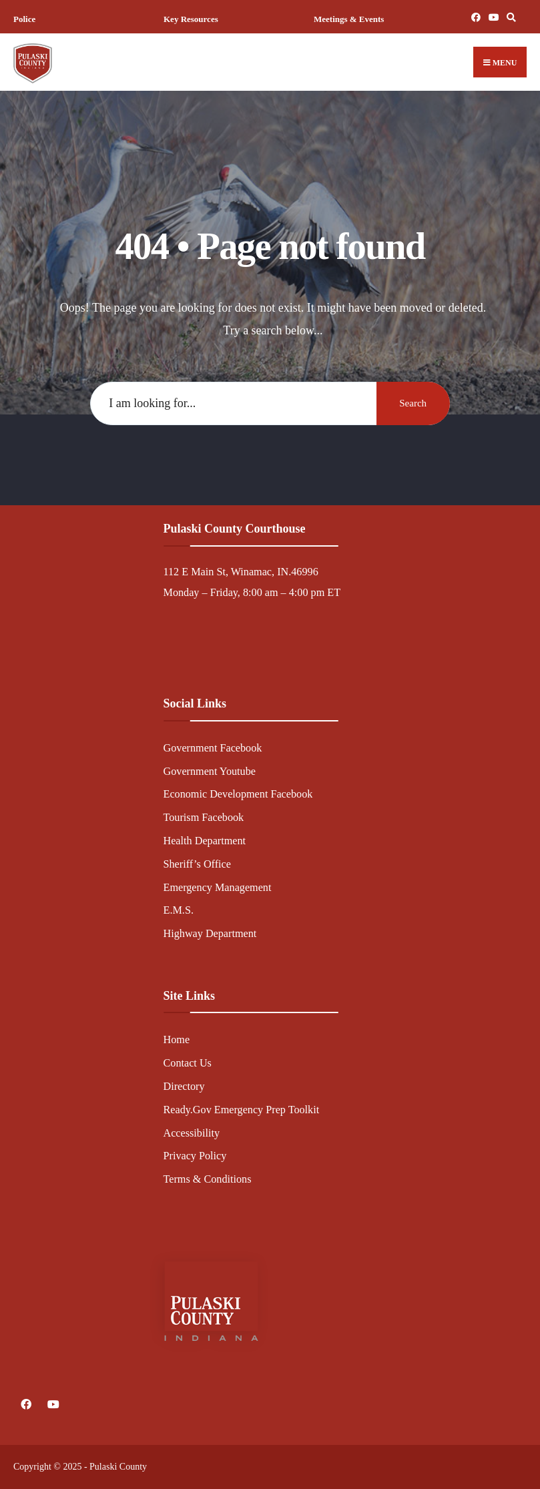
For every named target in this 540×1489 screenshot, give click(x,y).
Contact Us (188, 1063)
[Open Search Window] (509, 17)
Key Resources (191, 19)
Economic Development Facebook (238, 794)
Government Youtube (210, 772)
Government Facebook (213, 748)
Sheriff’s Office (197, 864)
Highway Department (210, 934)
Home (177, 1040)
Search (413, 403)
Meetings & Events (349, 19)
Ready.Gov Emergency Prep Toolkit (242, 1110)
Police (24, 19)
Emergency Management (218, 888)
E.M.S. (179, 910)
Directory (184, 1087)
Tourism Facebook (204, 818)
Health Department (205, 841)
